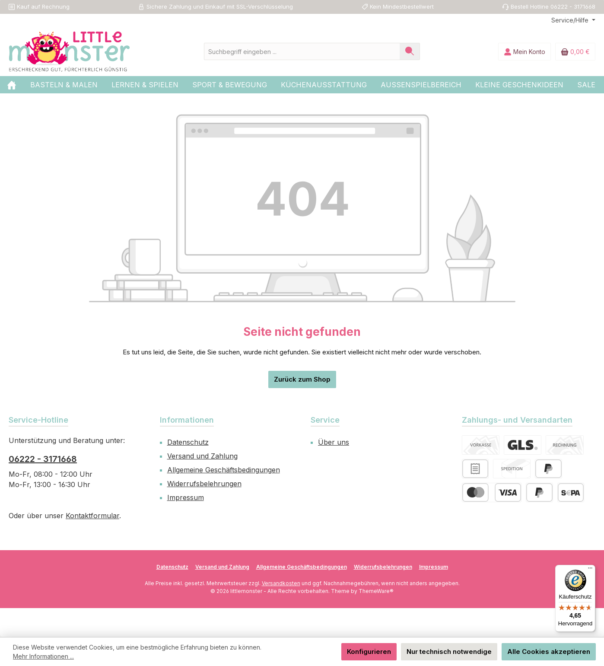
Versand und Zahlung (202, 456)
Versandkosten (281, 583)
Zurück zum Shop (302, 379)
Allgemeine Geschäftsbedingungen (223, 469)
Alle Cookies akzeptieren (548, 651)
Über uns (333, 442)
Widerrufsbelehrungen (204, 483)
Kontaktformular (92, 515)
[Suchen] (410, 51)
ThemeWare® (376, 591)
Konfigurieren (369, 651)
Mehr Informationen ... (43, 656)
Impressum (185, 497)
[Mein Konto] (524, 52)
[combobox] (302, 51)
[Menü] (590, 570)
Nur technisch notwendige (449, 651)
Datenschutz (188, 442)
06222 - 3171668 (43, 459)
